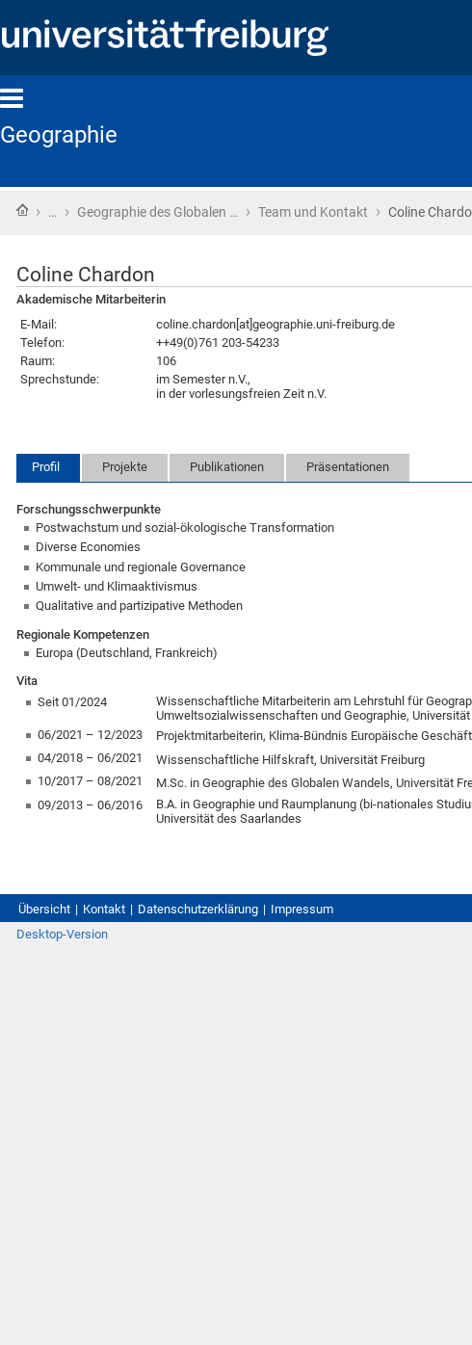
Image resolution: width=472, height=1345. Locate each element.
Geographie (59, 134)
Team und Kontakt (313, 212)
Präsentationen (347, 467)
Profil (46, 467)
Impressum (302, 909)
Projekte (124, 467)
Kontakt (104, 909)
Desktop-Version (62, 934)
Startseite (22, 210)
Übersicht (44, 909)
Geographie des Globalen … (157, 212)
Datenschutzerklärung (198, 909)
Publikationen (227, 467)
